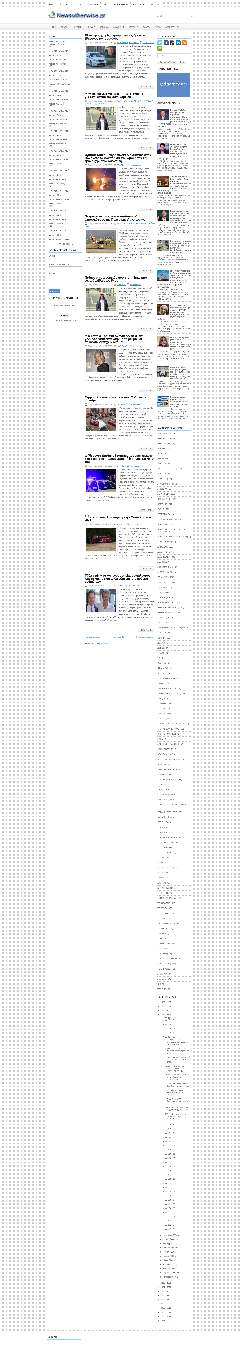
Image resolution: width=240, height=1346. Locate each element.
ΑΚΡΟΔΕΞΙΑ (148, 101)
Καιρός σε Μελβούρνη (58, 223)
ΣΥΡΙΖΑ (120, 586)
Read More (146, 87)
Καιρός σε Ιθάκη (56, 164)
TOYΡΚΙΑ (162, 989)
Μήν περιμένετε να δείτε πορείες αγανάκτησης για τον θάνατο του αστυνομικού (118, 95)
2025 (163, 1006)
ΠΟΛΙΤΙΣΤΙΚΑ (138, 4)
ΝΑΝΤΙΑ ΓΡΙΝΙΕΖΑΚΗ (167, 769)
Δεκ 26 (168, 1125)
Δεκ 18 (168, 1158)
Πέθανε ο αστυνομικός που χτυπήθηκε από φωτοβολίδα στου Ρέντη (116, 279)
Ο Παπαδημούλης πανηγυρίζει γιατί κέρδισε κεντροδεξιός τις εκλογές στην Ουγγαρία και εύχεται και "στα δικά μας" (180, 373)
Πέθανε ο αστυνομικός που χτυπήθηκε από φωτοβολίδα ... (177, 1077)
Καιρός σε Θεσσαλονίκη (59, 84)
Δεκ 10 (168, 1191)
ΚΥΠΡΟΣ (162, 719)
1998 (163, 1320)
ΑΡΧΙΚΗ (52, 27)
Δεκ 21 (168, 1145)
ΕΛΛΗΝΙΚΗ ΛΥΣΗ (166, 602)
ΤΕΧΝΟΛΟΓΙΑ (164, 903)
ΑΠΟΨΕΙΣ (162, 479)
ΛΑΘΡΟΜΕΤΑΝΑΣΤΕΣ (168, 744)
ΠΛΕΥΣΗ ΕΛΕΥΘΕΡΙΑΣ (168, 837)
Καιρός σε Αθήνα (56, 44)
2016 (163, 1308)
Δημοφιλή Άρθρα (167, 62)
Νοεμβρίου (168, 1235)
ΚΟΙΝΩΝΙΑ (104, 27)
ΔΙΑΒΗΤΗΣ (163, 552)
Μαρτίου (167, 1268)
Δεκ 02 (168, 1225)
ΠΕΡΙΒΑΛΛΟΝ (164, 827)
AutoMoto (121, 524)
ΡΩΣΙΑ (161, 873)
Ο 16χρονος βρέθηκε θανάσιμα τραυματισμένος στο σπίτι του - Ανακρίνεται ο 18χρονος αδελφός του (119, 458)
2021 (163, 1287)
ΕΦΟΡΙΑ (162, 638)
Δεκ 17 (168, 1162)
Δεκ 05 (168, 1212)
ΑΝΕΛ (160, 458)
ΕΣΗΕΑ (161, 623)
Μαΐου (166, 1260)
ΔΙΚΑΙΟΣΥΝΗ (119, 27)
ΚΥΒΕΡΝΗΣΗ (164, 714)
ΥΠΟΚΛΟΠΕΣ (164, 943)
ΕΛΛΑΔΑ (146, 27)
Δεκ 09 (168, 1195)
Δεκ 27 (168, 1037)
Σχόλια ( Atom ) (103, 643)
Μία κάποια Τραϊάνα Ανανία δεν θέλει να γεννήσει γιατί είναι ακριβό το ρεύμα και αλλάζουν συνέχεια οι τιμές (114, 338)
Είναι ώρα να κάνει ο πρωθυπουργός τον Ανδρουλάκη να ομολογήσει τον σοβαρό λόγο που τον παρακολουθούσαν (180, 217)
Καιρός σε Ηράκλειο (57, 64)
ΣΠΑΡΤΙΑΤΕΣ (164, 888)
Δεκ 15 (168, 1170)
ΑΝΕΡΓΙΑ (162, 463)
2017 (163, 1304)
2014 (163, 1316)
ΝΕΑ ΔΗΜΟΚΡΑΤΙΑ (166, 779)
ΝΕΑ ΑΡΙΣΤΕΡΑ (165, 774)
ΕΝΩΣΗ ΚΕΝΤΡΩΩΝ (167, 612)
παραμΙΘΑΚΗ (164, 817)
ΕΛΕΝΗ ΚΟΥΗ (164, 592)
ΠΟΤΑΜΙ (162, 857)
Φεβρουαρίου (169, 1273)
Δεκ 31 (168, 1020)
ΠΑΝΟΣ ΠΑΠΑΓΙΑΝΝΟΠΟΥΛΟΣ (172, 805)
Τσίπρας (161, 933)
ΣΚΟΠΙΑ (161, 883)
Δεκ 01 (168, 1229)
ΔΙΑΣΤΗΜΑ (163, 562)
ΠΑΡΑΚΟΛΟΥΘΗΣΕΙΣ (167, 812)
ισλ (159, 658)
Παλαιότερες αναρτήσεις (145, 637)
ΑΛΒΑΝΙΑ (162, 448)
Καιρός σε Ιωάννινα (57, 124)
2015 (163, 1312)
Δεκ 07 (168, 1204)
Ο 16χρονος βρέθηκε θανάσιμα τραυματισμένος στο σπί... (177, 1101)
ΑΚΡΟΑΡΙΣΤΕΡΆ (134, 101)
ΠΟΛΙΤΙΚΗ (65, 27)
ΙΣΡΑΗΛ (161, 668)
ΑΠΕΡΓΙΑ (162, 474)
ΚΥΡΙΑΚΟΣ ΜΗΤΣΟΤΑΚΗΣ (170, 724)
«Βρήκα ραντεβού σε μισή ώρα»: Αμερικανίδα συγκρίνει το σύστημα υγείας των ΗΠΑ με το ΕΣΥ (180, 343)
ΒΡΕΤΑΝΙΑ (163, 504)
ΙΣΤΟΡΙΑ (162, 673)
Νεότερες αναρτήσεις (93, 637)
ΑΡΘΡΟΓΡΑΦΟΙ (172, 27)
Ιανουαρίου (168, 1277)
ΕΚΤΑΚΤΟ (162, 587)
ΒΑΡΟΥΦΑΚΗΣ (165, 499)
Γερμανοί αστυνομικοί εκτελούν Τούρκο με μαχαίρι (115, 398)
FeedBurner (71, 320)
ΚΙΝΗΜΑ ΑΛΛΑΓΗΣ (166, 688)
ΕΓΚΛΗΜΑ (133, 27)
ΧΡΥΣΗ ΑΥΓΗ (164, 964)
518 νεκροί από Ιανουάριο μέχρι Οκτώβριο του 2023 (118, 518)
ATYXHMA (162, 974)
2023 (163, 1014)
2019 (163, 1295)
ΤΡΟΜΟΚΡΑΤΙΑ (165, 923)
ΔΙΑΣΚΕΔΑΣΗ (64, 4)
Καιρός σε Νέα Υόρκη (58, 184)
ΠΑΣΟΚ (161, 822)
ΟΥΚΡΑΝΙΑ (163, 799)
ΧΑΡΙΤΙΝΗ (162, 953)
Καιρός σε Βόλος (56, 104)
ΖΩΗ (160, 648)
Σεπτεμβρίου (169, 1243)
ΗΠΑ (160, 653)
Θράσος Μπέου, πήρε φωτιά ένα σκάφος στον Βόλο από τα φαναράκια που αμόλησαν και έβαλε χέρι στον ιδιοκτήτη (118, 157)
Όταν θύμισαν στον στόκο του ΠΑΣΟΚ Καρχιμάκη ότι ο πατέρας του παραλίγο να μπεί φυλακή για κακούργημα (173, 151)
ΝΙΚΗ (160, 784)
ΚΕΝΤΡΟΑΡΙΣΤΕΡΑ (167, 678)
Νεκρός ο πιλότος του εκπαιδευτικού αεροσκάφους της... (174, 1068)
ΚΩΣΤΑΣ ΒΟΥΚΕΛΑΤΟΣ (169, 729)
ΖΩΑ (104, 4)
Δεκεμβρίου (168, 1017)
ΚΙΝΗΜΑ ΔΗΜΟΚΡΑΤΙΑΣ (169, 693)
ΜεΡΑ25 (161, 764)
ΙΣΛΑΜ (161, 663)
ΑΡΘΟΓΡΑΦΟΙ (164, 484)
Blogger (68, 244)
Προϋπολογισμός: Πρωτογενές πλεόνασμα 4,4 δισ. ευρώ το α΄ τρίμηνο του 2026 (179, 401)
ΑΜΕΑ (51, 4)
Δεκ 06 (168, 1208)
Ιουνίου (166, 1256)
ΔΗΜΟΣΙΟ (162, 547)
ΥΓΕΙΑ (158, 27)
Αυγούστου (168, 1248)
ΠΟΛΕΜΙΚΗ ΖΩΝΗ (166, 842)
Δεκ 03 (168, 1221)
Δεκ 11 (168, 1187)
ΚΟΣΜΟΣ (91, 27)
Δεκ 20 (168, 1150)
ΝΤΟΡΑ (161, 789)
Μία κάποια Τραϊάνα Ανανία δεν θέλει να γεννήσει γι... (177, 1084)
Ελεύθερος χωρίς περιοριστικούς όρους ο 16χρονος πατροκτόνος (115, 37)
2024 (163, 1010)
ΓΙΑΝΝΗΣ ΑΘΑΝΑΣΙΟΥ (168, 519)
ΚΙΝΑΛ (161, 683)
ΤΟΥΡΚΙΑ (162, 918)
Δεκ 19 (168, 1154)
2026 (163, 1002)
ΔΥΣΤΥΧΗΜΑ (122, 223)
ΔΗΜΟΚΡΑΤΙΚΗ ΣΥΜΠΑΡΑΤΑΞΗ (172, 537)
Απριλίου (167, 1264)
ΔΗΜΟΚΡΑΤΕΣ (164, 524)
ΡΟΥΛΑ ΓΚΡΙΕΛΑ (165, 868)
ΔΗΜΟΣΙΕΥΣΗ (164, 542)
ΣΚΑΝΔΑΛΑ (163, 878)
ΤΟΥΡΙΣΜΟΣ (164, 913)
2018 (163, 1299)
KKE (160, 984)
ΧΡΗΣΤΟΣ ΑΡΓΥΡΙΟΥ (168, 959)
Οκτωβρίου (168, 1239)
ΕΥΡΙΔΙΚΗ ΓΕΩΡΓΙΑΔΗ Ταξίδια (172, 628)
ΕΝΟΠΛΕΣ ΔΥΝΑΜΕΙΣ (138, 223)
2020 (163, 1291)
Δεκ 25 (168, 1129)
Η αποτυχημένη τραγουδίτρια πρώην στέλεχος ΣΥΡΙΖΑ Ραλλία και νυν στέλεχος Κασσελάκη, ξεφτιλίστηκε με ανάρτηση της (174, 312)
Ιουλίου (166, 1252)
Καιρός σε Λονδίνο (57, 204)
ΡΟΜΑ (161, 862)
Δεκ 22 (168, 1141)
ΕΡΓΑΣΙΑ (162, 617)
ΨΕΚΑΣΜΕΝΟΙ (164, 969)
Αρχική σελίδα (119, 637)
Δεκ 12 (168, 1183)
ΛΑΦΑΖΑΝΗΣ (164, 754)
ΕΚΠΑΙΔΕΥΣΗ (154, 4)
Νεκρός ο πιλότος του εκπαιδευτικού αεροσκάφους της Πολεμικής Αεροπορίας (115, 218)
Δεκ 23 (168, 1137)
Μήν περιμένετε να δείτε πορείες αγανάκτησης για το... (177, 1050)
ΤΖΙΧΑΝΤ (162, 908)
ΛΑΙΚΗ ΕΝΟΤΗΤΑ (166, 749)
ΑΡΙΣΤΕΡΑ (162, 489)
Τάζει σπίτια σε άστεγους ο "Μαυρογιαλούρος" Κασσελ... (176, 1116)
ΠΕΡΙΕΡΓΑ (162, 832)
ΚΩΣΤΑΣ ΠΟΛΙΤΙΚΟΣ (167, 734)
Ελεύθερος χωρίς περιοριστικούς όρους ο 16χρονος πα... (176, 1041)
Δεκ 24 (168, 1133)
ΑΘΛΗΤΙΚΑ (93, 4)
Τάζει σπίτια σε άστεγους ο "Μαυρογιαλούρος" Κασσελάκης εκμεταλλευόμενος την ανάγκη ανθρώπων (118, 578)
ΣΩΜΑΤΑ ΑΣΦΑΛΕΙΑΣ (120, 4)
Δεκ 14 (168, 1175)
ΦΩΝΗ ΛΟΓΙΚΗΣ (165, 948)
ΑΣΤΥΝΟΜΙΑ (164, 494)
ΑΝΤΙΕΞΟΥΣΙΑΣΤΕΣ (167, 469)
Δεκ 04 (168, 1216)
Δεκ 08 (168, 1200)
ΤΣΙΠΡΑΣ (162, 928)
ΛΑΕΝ (160, 739)
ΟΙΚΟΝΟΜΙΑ (163, 794)
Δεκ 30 (168, 1024)
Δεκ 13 (168, 1179)
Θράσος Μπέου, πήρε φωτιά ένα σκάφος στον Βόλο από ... (177, 1059)
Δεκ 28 (168, 1033)
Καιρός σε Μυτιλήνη (57, 144)
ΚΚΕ (160, 698)
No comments (148, 43)
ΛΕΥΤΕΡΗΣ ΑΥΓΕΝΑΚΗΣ (169, 759)
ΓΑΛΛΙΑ (161, 509)
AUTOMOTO (79, 4)
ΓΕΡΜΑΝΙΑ (121, 404)
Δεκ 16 (168, 1166)
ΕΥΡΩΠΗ (78, 27)
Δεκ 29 (168, 1028)
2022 (163, 1283)
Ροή (182, 62)
